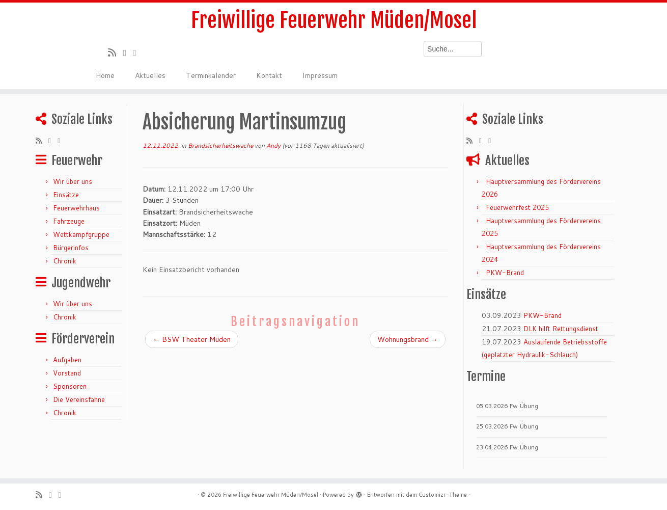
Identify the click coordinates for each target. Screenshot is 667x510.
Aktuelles (150, 75)
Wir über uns (72, 181)
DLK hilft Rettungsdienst (560, 328)
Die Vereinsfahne (79, 399)
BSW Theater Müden (192, 339)
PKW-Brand (505, 272)
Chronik (64, 260)
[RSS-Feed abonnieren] (115, 52)
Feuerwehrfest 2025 (517, 207)
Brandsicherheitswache (221, 145)
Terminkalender (211, 75)
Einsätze (66, 194)
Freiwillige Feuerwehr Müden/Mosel (334, 20)
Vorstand (67, 373)
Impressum (320, 75)
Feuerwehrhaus (76, 207)
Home (105, 75)
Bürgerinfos (71, 247)
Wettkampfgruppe (81, 234)
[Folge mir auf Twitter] (128, 52)
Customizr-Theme (443, 495)
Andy (273, 145)
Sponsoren (70, 386)
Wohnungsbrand (407, 339)
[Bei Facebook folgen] (138, 52)
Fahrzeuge (69, 221)
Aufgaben (67, 359)
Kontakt (269, 75)
